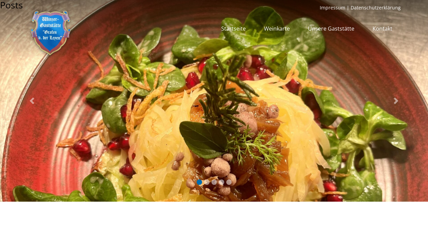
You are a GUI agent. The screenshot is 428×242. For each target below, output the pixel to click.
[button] (32, 101)
